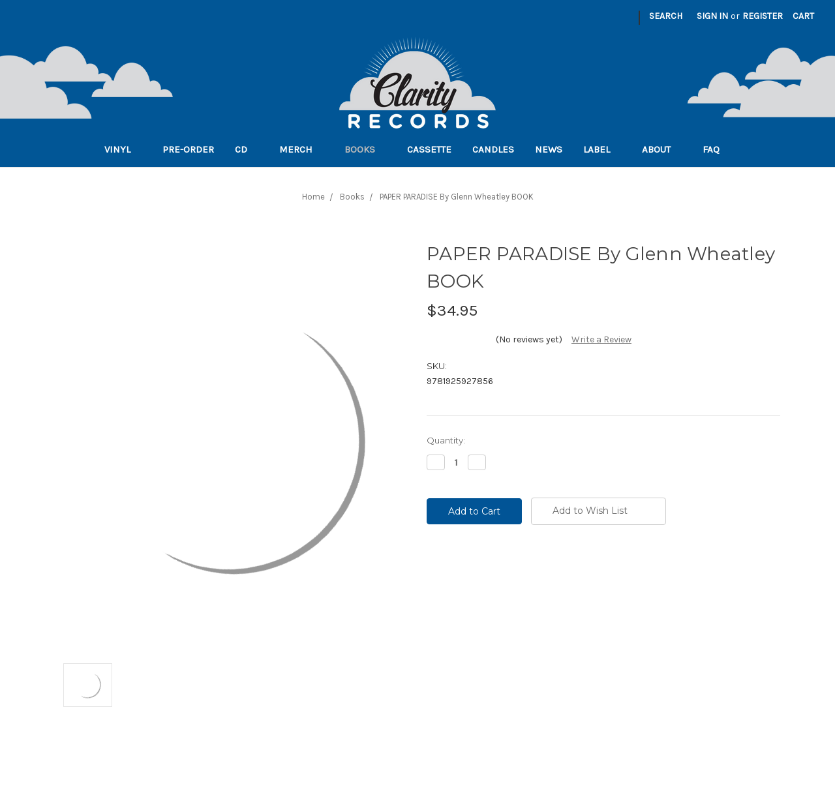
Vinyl (123, 149)
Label (602, 149)
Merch (301, 149)
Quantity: (446, 440)
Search (665, 16)
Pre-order (188, 149)
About (662, 149)
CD (246, 149)
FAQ (717, 149)
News (548, 149)
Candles (493, 149)
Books (365, 149)
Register (762, 16)
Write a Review (601, 339)
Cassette (429, 149)
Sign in (712, 16)
